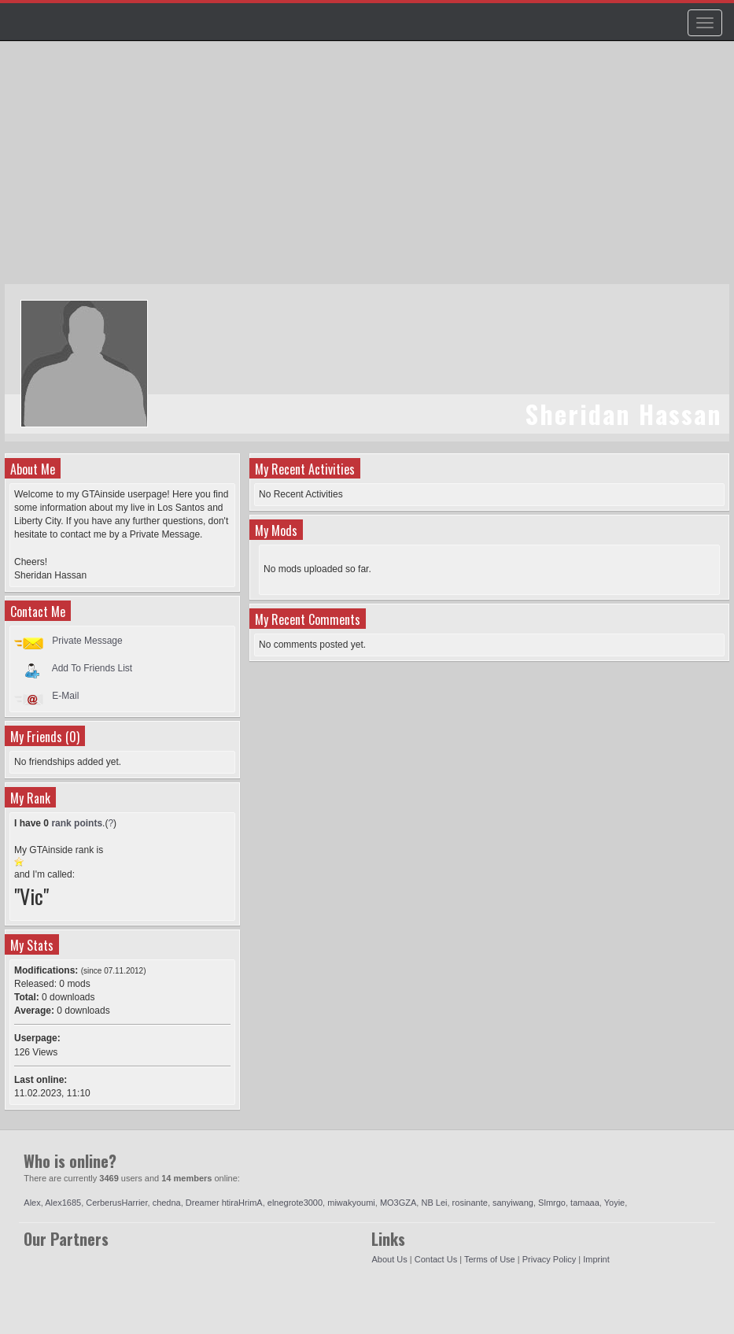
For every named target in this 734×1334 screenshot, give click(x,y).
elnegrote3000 (295, 1202)
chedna (167, 1202)
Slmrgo (552, 1202)
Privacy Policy (549, 1259)
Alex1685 (63, 1202)
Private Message (87, 640)
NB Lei (434, 1202)
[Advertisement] (369, 170)
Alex (32, 1202)
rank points (76, 823)
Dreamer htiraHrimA (224, 1202)
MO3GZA (398, 1202)
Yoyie (614, 1202)
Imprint (596, 1259)
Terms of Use (489, 1259)
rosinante (470, 1202)
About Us (389, 1259)
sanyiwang (512, 1202)
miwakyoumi (351, 1202)
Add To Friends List (92, 668)
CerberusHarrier (116, 1202)
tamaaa (584, 1202)
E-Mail (65, 695)
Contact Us (436, 1259)
